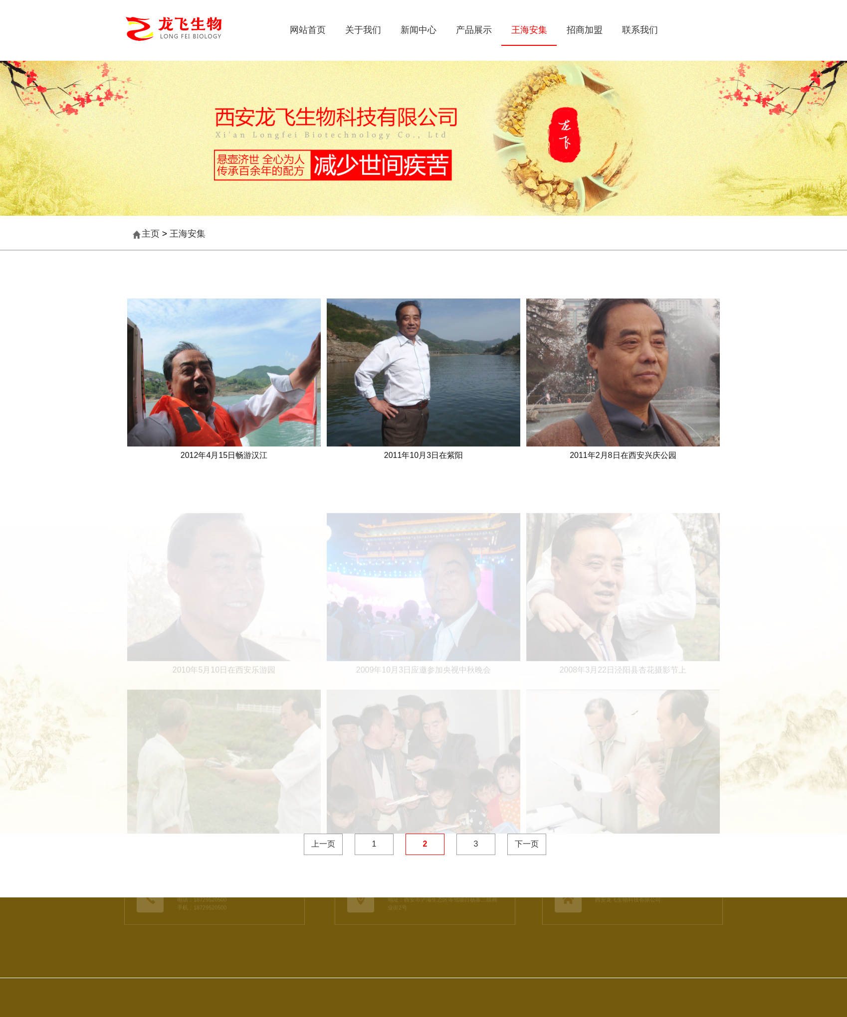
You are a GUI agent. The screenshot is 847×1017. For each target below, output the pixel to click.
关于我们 (363, 30)
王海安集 (529, 30)
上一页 (323, 844)
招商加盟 (585, 30)
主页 (151, 234)
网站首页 (308, 30)
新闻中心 (418, 30)
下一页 (527, 844)
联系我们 (640, 30)
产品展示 (474, 30)
